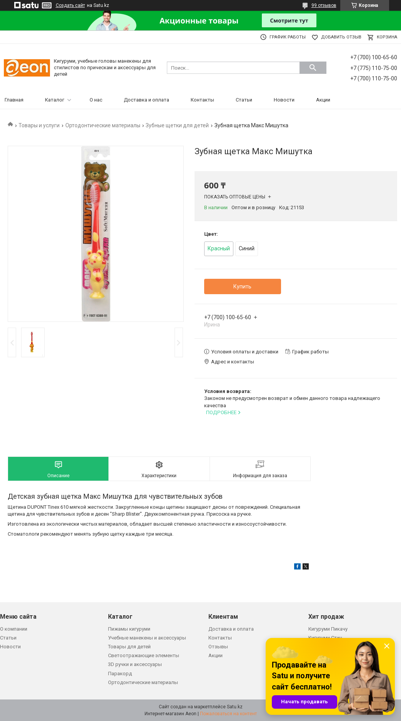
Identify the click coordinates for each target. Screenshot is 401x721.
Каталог (54, 100)
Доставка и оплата (146, 100)
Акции (323, 100)
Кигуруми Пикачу (328, 629)
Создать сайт (70, 5)
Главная (14, 100)
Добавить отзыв (341, 37)
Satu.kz (235, 706)
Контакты (202, 100)
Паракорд (120, 673)
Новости (284, 100)
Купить (242, 286)
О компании (13, 629)
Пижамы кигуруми (129, 629)
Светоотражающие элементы (143, 655)
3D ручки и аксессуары (135, 664)
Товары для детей (129, 646)
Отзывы (218, 646)
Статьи (244, 100)
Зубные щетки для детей (177, 125)
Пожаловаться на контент (228, 713)
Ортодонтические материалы (102, 125)
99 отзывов (323, 5)
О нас (96, 100)
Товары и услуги (39, 125)
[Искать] (313, 68)
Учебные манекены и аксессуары (147, 638)
